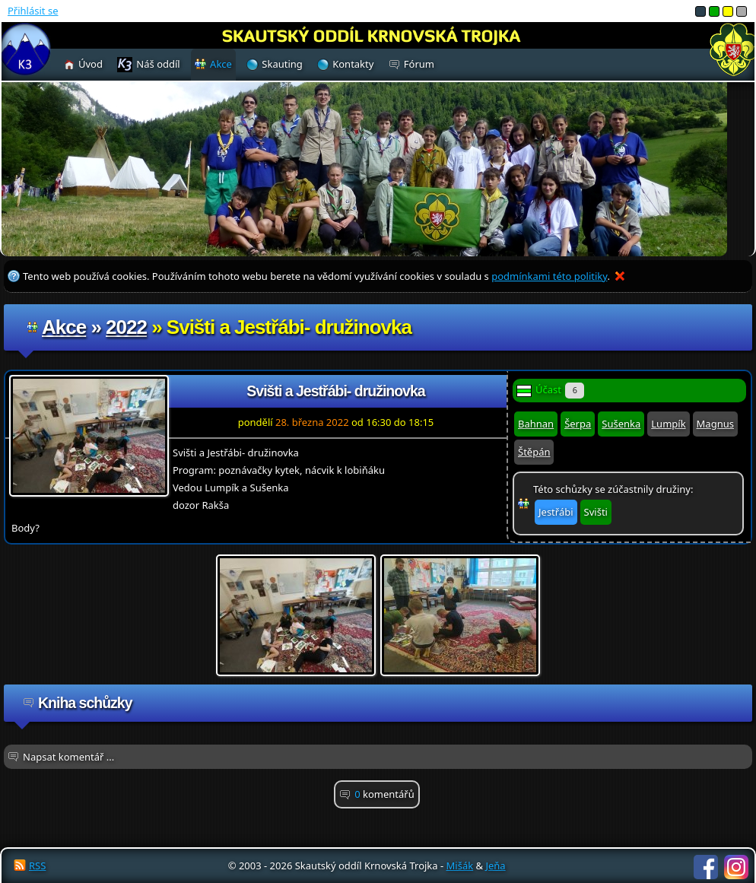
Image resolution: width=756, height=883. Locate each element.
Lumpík (668, 423)
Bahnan (536, 423)
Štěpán (534, 452)
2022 (126, 327)
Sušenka (621, 423)
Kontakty (352, 64)
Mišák (460, 865)
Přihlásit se (33, 10)
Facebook (706, 867)
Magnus (715, 423)
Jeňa (495, 865)
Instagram (736, 867)
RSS (37, 865)
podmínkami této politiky (549, 276)
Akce (64, 327)
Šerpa (577, 423)
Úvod (90, 64)
